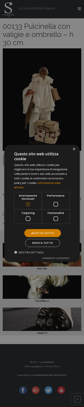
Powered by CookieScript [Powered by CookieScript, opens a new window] (56, 258)
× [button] (74, 149)
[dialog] (42, 203)
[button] (29, 252)
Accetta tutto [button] (42, 233)
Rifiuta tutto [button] (42, 243)
